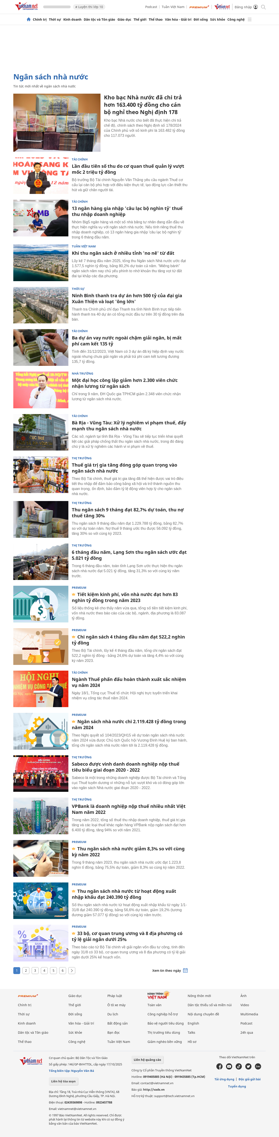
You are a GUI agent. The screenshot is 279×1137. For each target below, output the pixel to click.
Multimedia (249, 1014)
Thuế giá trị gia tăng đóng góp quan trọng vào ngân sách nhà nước (124, 468)
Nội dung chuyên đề (203, 1014)
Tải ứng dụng (224, 1079)
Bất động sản (117, 1023)
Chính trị (40, 19)
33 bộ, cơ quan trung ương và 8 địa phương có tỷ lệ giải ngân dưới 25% (127, 936)
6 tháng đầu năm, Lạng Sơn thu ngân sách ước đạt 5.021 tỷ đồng (129, 555)
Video (244, 1005)
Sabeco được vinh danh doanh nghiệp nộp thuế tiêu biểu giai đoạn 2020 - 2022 (125, 767)
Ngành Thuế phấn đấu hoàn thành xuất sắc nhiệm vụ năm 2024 (129, 682)
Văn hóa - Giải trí (178, 19)
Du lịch (112, 1014)
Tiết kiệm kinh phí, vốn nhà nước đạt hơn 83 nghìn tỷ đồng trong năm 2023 (125, 597)
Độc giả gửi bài (250, 1079)
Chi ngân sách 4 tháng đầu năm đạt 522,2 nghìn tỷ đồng (128, 640)
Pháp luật (114, 996)
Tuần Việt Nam (173, 7)
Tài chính (80, 159)
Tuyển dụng (237, 1086)
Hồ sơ (192, 1041)
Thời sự (55, 19)
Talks (191, 1032)
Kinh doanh (72, 19)
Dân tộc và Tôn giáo (99, 19)
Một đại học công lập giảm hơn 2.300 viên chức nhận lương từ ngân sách (125, 383)
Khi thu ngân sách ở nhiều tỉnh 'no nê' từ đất (123, 253)
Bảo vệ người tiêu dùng (166, 1023)
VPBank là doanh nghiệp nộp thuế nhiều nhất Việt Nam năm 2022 (129, 809)
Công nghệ (236, 19)
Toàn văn (155, 1005)
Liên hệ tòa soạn (63, 1081)
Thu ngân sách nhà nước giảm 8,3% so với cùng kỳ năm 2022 (128, 852)
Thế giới (140, 19)
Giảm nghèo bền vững (165, 1041)
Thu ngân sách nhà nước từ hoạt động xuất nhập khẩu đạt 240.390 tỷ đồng (124, 894)
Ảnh (243, 996)
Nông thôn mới (199, 996)
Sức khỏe (217, 19)
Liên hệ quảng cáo (147, 1060)
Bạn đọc (113, 1032)
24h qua (246, 1032)
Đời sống (201, 19)
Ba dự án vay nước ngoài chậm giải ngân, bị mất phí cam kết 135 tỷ (127, 341)
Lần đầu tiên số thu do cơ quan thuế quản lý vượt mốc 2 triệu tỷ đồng (128, 169)
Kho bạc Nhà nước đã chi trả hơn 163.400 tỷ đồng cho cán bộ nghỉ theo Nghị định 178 (143, 104)
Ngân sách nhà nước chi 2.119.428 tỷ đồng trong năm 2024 (129, 724)
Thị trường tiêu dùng (164, 1032)
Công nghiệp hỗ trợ (163, 1014)
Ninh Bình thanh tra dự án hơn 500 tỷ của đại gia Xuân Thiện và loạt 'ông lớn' (127, 298)
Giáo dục (124, 19)
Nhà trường (82, 373)
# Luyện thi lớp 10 (89, 7)
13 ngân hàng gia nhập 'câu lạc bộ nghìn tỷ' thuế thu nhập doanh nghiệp (127, 211)
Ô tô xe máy (116, 1005)
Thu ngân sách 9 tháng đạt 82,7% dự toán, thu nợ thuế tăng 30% (128, 513)
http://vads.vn (154, 1089)
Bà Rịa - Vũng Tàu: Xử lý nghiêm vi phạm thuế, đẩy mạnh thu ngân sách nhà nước (129, 426)
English (193, 1023)
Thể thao (156, 19)
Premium (79, 587)
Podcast (151, 7)
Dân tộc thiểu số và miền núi (210, 1005)
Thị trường (82, 458)
